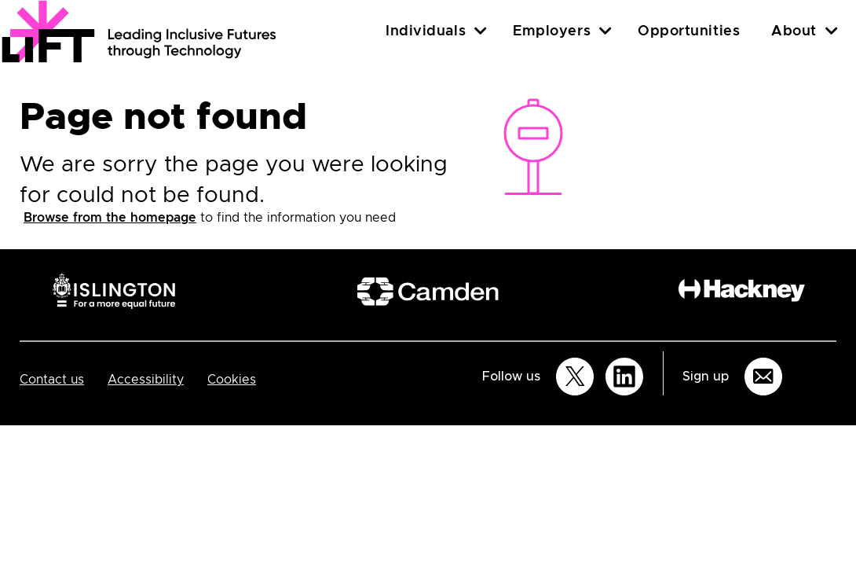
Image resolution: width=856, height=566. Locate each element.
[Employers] (605, 31)
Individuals (426, 31)
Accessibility (146, 379)
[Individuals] (480, 31)
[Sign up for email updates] (763, 376)
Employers (552, 31)
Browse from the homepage (110, 217)
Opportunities (689, 31)
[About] (831, 31)
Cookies (231, 379)
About (794, 31)
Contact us (52, 379)
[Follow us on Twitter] (575, 376)
